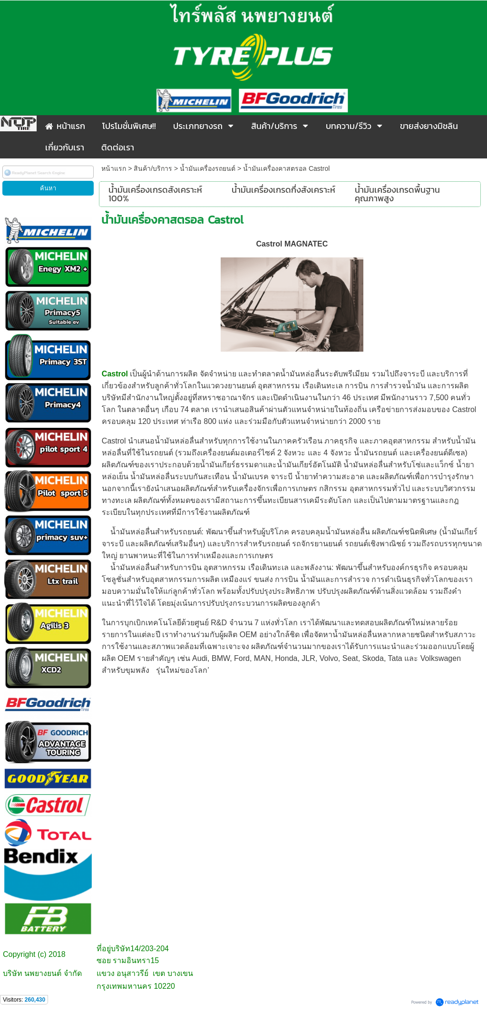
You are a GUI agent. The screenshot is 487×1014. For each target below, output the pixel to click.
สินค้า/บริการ (153, 168)
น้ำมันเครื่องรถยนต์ (207, 168)
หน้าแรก (113, 168)
